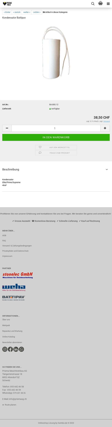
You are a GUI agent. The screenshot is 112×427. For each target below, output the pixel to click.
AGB (4, 235)
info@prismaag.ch (18, 399)
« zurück (16, 12)
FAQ (4, 240)
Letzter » (36, 12)
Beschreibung (10, 169)
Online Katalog (8, 337)
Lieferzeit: (6, 109)
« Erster (7, 12)
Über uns (6, 319)
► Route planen (9, 405)
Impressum (7, 256)
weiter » (26, 12)
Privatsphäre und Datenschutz (15, 251)
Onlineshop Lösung (46, 423)
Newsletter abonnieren (12, 342)
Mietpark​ (6, 325)
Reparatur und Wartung (12, 331)
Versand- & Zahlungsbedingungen (17, 246)
